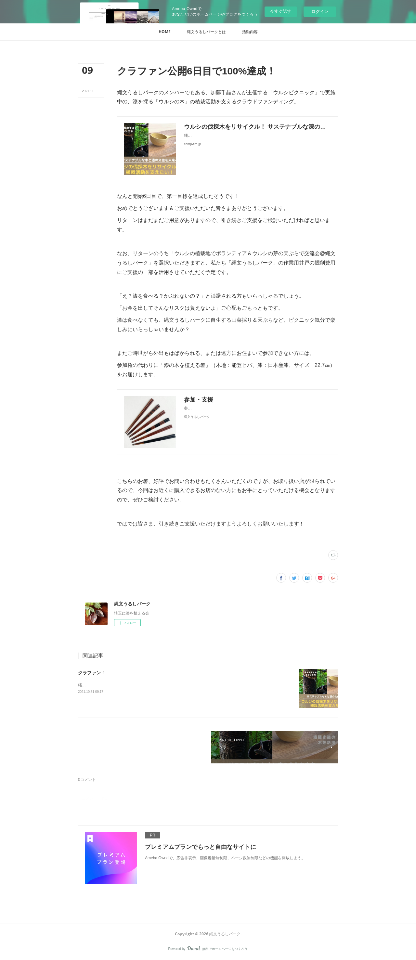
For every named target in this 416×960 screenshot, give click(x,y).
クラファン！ (91, 672)
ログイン (319, 11)
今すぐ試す (280, 11)
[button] (164, 31)
